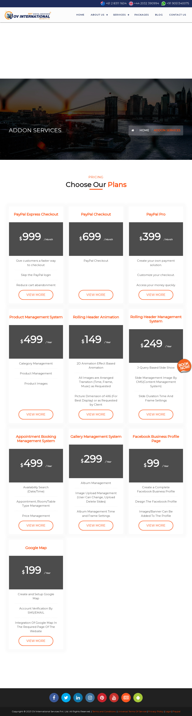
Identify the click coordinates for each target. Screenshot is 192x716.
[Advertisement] (96, 50)
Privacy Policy (156, 711)
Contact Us (177, 14)
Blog (159, 14)
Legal (168, 711)
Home (80, 14)
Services (119, 14)
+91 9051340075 (177, 3)
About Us (97, 14)
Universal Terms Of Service (132, 711)
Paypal (176, 711)
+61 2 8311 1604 (116, 3)
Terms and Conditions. (104, 711)
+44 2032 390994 (146, 3)
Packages (141, 14)
